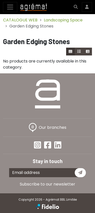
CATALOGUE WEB (20, 20)
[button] (76, 7)
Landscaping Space (63, 20)
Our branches (47, 127)
